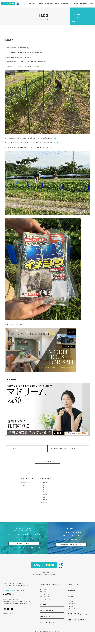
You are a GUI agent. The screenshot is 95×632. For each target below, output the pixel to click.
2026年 (44, 483)
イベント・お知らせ (33, 3)
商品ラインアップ (65, 3)
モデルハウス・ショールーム (77, 614)
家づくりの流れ (44, 597)
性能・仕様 (43, 592)
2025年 (44, 494)
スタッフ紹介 (72, 608)
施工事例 (41, 3)
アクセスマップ (72, 603)
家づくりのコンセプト (46, 589)
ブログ (73, 3)
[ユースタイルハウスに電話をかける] (18, 590)
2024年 (44, 497)
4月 (43, 491)
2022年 (44, 503)
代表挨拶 (70, 606)
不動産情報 (79, 3)
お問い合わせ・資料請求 (76, 620)
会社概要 (70, 601)
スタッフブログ (25, 485)
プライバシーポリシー (9, 613)
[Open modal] (91, 4)
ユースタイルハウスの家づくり (52, 3)
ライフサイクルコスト (46, 594)
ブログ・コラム (73, 584)
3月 (43, 489)
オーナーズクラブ (45, 599)
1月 (43, 485)
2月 (43, 487)
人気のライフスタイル (47, 622)
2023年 (44, 500)
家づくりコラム (25, 483)
